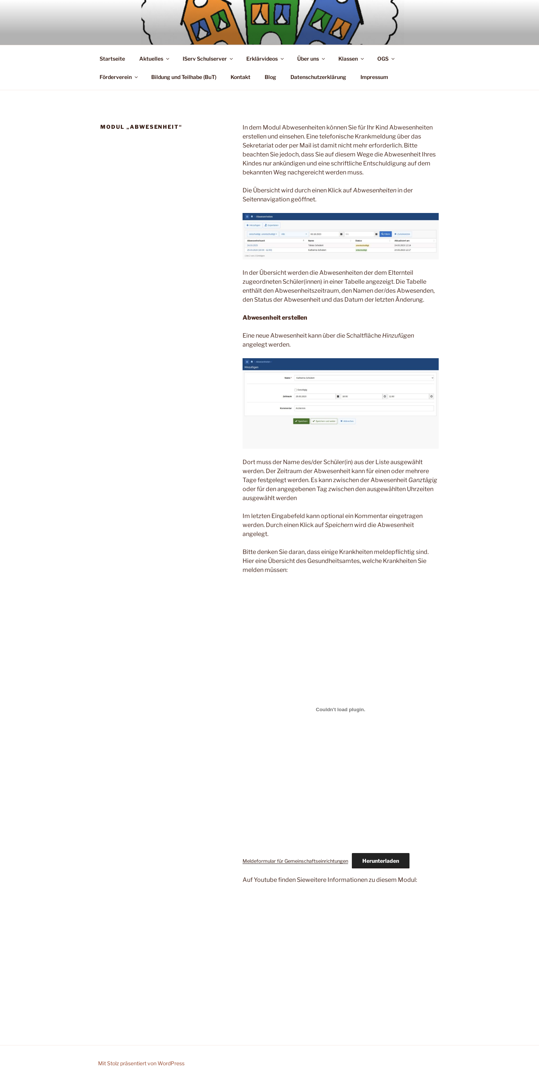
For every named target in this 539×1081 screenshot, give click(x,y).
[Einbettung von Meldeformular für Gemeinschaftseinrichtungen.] (341, 710)
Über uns (311, 58)
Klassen (351, 58)
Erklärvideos (265, 58)
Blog (270, 77)
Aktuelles (154, 58)
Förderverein (119, 77)
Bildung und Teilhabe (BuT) (183, 77)
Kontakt (240, 77)
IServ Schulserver (208, 58)
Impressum (374, 77)
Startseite (112, 58)
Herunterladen (380, 861)
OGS (386, 58)
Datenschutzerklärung (318, 77)
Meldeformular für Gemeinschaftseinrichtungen (295, 861)
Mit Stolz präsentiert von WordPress (141, 1063)
